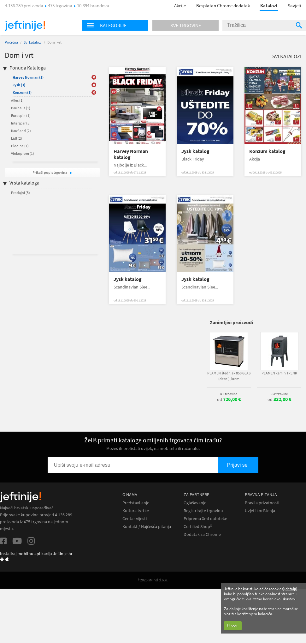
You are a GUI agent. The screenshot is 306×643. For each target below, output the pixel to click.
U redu (232, 625)
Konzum (22, 92)
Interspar (21, 123)
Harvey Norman (28, 77)
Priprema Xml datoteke (205, 518)
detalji (290, 588)
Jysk (19, 84)
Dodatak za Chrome (202, 534)
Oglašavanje (195, 503)
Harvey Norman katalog (131, 154)
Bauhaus (20, 108)
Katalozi (268, 6)
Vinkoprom (22, 153)
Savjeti (294, 6)
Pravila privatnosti (262, 503)
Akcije (180, 6)
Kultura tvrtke (135, 510)
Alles (17, 100)
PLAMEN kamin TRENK (279, 373)
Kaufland (21, 130)
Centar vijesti (134, 518)
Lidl (16, 138)
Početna (11, 42)
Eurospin (21, 115)
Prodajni (20, 192)
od (229, 399)
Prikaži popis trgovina (50, 172)
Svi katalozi (33, 42)
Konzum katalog (267, 151)
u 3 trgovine (228, 393)
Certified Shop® (198, 526)
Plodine (20, 145)
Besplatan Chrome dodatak (223, 6)
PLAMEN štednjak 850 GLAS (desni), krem (228, 376)
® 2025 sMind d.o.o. (153, 580)
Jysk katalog (195, 151)
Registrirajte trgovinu (203, 510)
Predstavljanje (135, 503)
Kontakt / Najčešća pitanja (146, 526)
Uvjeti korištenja (260, 510)
